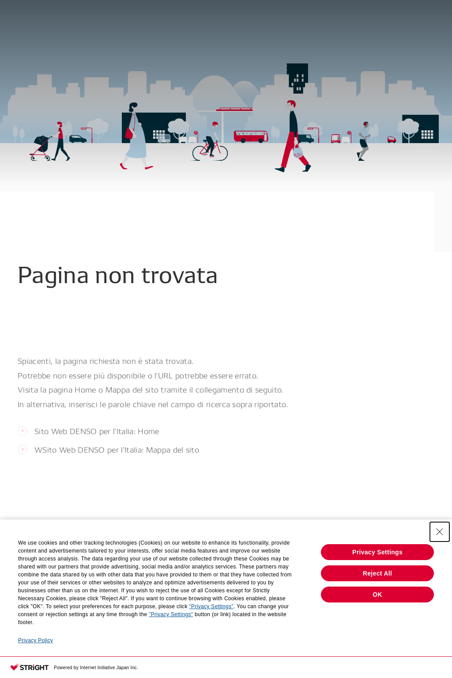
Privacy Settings (377, 552)
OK (377, 594)
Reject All (377, 573)
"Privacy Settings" (211, 606)
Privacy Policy (35, 640)
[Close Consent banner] (439, 532)
